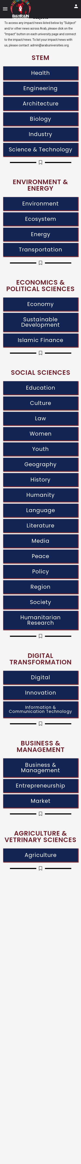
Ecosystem (40, 219)
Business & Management (40, 767)
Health (40, 73)
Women (41, 434)
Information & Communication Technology (40, 709)
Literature (40, 525)
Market (41, 801)
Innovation (40, 693)
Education (40, 388)
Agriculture (41, 855)
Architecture (41, 103)
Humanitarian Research (40, 620)
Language (40, 510)
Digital (40, 677)
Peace (40, 556)
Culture (40, 403)
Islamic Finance (40, 340)
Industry (40, 134)
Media (40, 541)
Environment (40, 203)
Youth (40, 449)
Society (40, 602)
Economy (40, 304)
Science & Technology (40, 149)
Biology (40, 119)
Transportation (40, 249)
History (40, 479)
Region (40, 587)
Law (40, 418)
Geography (40, 464)
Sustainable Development (40, 322)
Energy (40, 234)
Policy (40, 571)
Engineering (40, 88)
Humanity (40, 495)
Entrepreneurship (40, 785)
